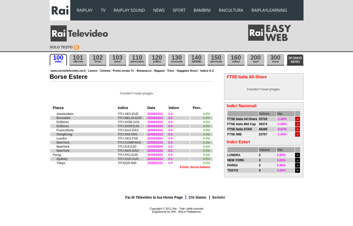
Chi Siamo (197, 197)
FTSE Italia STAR (239, 129)
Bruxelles (63, 118)
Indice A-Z (207, 70)
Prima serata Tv (123, 70)
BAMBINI (202, 10)
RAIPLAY (85, 10)
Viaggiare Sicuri (187, 70)
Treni (170, 70)
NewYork (63, 142)
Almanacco (144, 70)
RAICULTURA (231, 10)
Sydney (62, 159)
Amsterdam (65, 114)
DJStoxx (63, 122)
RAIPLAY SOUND (129, 10)
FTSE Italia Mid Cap (241, 124)
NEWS (159, 10)
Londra (62, 138)
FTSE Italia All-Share (242, 119)
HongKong (64, 134)
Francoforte (65, 130)
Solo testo (61, 47)
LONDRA (233, 155)
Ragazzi (159, 70)
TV (103, 10)
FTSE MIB (234, 134)
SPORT (179, 10)
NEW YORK (235, 160)
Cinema (105, 70)
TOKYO (232, 170)
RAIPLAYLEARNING (269, 10)
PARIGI (232, 165)
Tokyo (61, 163)
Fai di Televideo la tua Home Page (154, 197)
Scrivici (218, 197)
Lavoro (93, 70)
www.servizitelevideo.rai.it (68, 70)
